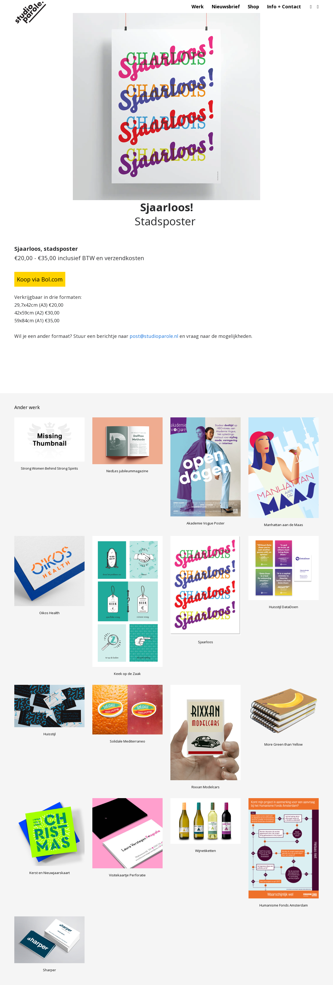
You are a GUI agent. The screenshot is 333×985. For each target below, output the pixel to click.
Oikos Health (49, 612)
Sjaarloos (205, 642)
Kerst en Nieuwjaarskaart (49, 872)
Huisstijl (49, 734)
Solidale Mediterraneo (127, 741)
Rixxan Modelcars (205, 787)
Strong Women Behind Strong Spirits (49, 468)
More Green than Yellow (283, 744)
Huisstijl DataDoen (283, 607)
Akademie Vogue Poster (206, 523)
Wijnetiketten (205, 850)
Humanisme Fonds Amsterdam (283, 905)
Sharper (49, 970)
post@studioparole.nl (154, 336)
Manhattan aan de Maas (283, 524)
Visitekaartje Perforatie (127, 875)
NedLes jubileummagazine (127, 471)
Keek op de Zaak (127, 673)
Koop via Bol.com (40, 279)
